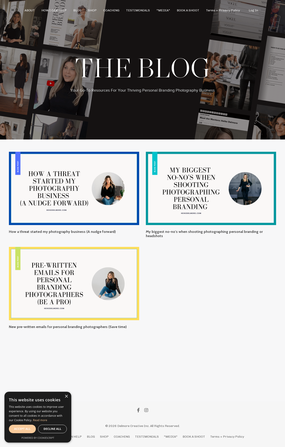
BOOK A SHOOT (188, 10)
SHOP (92, 10)
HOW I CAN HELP (54, 10)
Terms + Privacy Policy (223, 10)
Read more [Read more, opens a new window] (40, 420)
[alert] (37, 417)
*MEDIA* (163, 10)
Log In (253, 10)
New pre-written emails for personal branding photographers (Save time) (68, 327)
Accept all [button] (22, 429)
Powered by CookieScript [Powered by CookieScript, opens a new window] (38, 437)
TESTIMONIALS (138, 10)
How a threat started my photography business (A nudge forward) (62, 232)
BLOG (77, 10)
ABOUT (29, 10)
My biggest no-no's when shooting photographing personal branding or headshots (204, 234)
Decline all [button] (52, 429)
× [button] (66, 396)
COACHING (111, 10)
